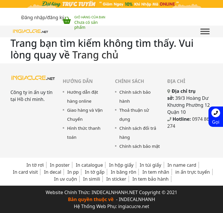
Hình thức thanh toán (83, 132)
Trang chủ (95, 54)
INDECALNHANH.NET (114, 192)
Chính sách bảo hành (135, 96)
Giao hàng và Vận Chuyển (85, 114)
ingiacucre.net (133, 206)
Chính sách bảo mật (139, 146)
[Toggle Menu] (205, 31)
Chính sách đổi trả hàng (137, 132)
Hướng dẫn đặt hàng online (82, 96)
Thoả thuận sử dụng (134, 114)
